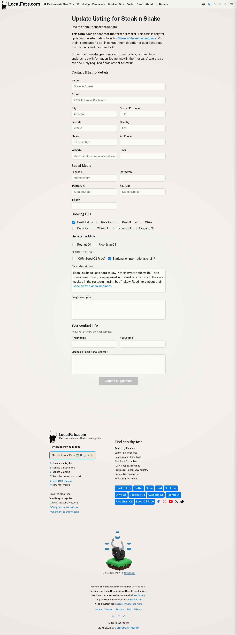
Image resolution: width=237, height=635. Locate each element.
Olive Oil (100, 228)
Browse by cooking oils (127, 474)
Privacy (138, 609)
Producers (98, 4)
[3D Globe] (203, 4)
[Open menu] (231, 4)
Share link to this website (64, 511)
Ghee (146, 222)
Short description (82, 266)
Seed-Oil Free (145, 501)
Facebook (77, 172)
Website (77, 150)
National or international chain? (131, 258)
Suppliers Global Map (126, 461)
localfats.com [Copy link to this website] (135, 599)
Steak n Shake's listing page (137, 38)
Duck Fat (80, 228)
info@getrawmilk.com (66, 446)
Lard (159, 488)
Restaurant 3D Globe (126, 478)
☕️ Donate (162, 4)
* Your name (79, 337)
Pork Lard (105, 222)
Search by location (125, 448)
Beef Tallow (83, 222)
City (74, 108)
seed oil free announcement (92, 286)
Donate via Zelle (59, 471)
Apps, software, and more (129, 603)
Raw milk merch (59, 484)
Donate (120, 609)
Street (76, 94)
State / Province (130, 108)
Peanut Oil (81, 244)
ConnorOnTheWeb (127, 627)
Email (123, 150)
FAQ (129, 609)
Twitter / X (78, 185)
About (149, 4)
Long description (82, 297)
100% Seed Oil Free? (89, 258)
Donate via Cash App (62, 467)
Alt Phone (126, 136)
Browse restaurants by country (131, 469)
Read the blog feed (59, 494)
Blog (140, 4)
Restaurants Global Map (128, 457)
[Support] (209, 4)
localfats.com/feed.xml (63, 502)
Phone (75, 136)
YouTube (125, 185)
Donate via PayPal (60, 463)
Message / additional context (90, 351)
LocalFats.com (72, 434)
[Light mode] (225, 4)
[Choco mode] (220, 4)
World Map (83, 4)
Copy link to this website (63, 507)
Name (75, 80)
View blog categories (60, 498)
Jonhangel (129, 572)
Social (130, 4)
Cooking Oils (116, 4)
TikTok (76, 199)
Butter (138, 488)
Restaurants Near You (59, 4)
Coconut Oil (121, 228)
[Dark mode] (215, 4)
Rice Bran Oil (105, 244)
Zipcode (76, 122)
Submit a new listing (126, 452)
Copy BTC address (60, 481)
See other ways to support (65, 476)
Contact (109, 609)
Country (125, 122)
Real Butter (127, 222)
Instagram (126, 172)
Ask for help (139, 595)
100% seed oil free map (127, 465)
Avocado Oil (144, 228)
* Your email (127, 337)
